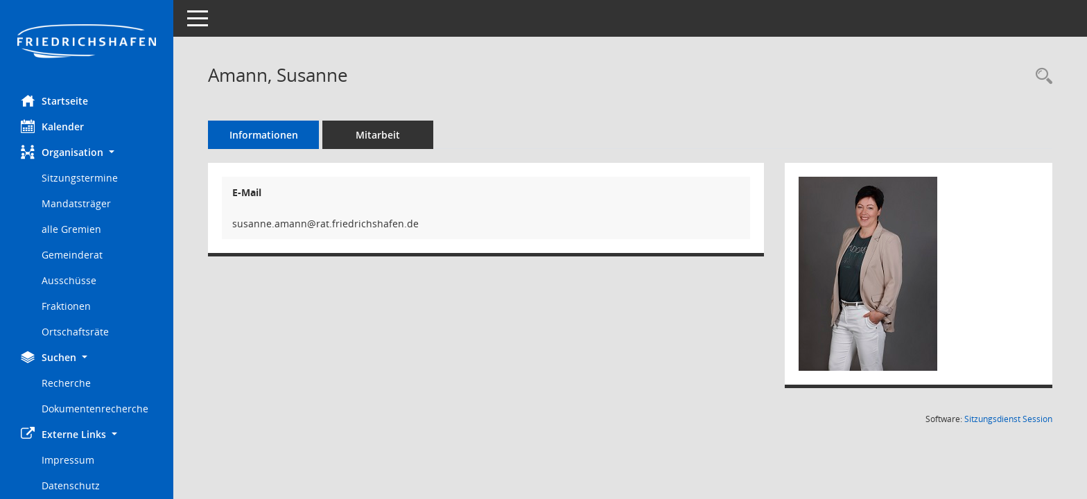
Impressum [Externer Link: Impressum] (68, 459)
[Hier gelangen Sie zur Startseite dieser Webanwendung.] (86, 42)
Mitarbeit (378, 134)
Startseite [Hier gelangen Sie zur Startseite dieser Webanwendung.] (54, 100)
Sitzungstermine (80, 177)
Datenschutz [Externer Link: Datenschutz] (71, 485)
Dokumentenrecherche (95, 408)
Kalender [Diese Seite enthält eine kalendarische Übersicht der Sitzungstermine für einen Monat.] (52, 126)
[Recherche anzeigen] (1040, 76)
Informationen (263, 134)
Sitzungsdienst (1008, 419)
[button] (86, 152)
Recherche (66, 382)
